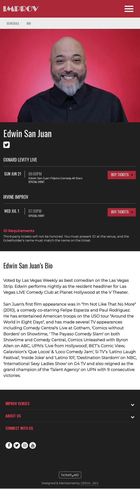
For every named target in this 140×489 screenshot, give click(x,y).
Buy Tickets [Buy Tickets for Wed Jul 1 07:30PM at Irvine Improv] (120, 211)
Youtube (32, 445)
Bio (29, 23)
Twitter (16, 445)
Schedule (13, 23)
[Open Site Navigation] (129, 9)
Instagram (24, 445)
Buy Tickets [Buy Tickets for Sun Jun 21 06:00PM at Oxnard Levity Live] (120, 174)
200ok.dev (89, 483)
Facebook (9, 445)
